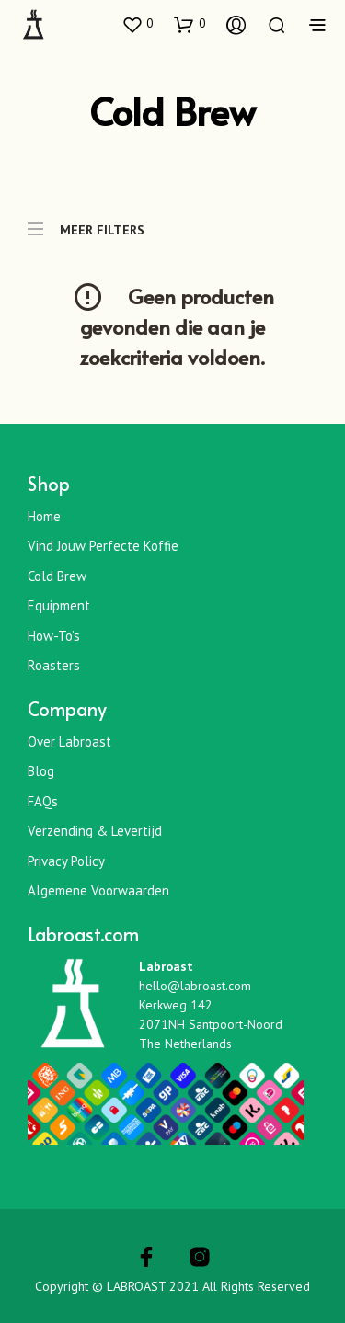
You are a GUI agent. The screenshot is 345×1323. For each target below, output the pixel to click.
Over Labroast (69, 741)
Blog (41, 771)
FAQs (43, 801)
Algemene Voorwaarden (98, 890)
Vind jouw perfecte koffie (103, 545)
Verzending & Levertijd (95, 830)
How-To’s (54, 635)
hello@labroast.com (195, 985)
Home (44, 516)
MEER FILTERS (86, 220)
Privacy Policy (66, 861)
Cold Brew (57, 576)
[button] (137, 24)
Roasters (54, 665)
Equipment (59, 605)
